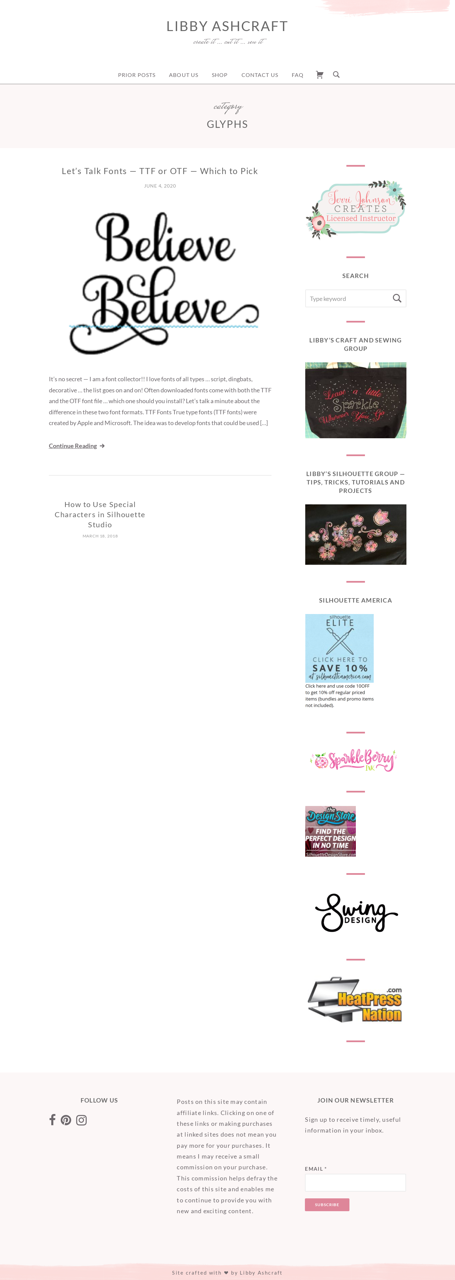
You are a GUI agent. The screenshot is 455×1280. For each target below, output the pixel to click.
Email (316, 1169)
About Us (183, 75)
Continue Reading (77, 445)
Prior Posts (136, 75)
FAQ (298, 75)
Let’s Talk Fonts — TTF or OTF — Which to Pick (160, 171)
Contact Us (259, 75)
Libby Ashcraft (227, 26)
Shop (220, 75)
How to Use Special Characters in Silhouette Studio (100, 514)
